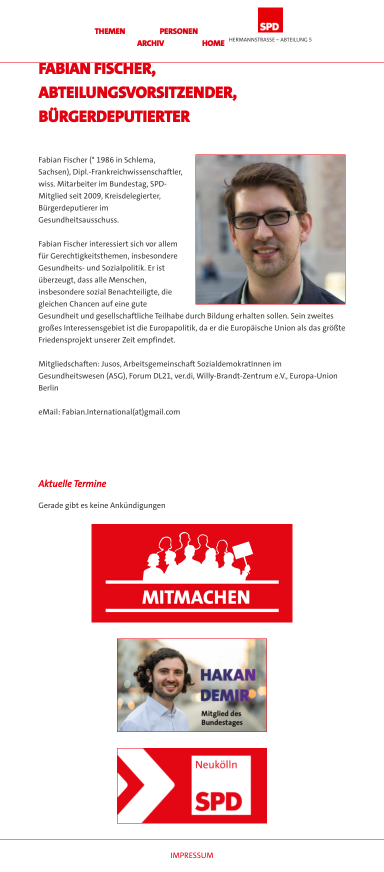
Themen (109, 31)
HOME (213, 43)
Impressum (192, 855)
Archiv (150, 43)
